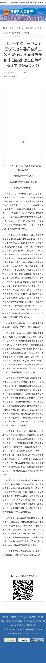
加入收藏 (13, 2)
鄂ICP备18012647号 (14, 633)
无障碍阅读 (31, 2)
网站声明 (32, 617)
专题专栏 (29, 28)
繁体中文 (22, 2)
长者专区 (41, 2)
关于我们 (5, 617)
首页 (18, 28)
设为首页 (4, 2)
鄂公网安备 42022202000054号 (14, 629)
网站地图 (23, 617)
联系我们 (14, 617)
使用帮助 (40, 617)
